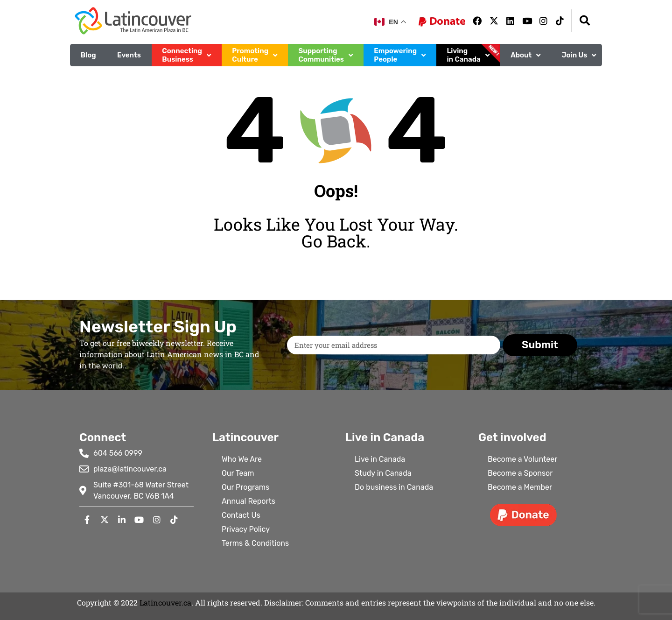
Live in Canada (380, 459)
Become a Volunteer (522, 459)
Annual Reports (248, 501)
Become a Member (520, 487)
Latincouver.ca (165, 602)
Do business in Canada (394, 487)
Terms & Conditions (255, 543)
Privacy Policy (246, 529)
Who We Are (242, 459)
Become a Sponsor (520, 473)
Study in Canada (383, 473)
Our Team (238, 473)
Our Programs (245, 487)
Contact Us (241, 515)
